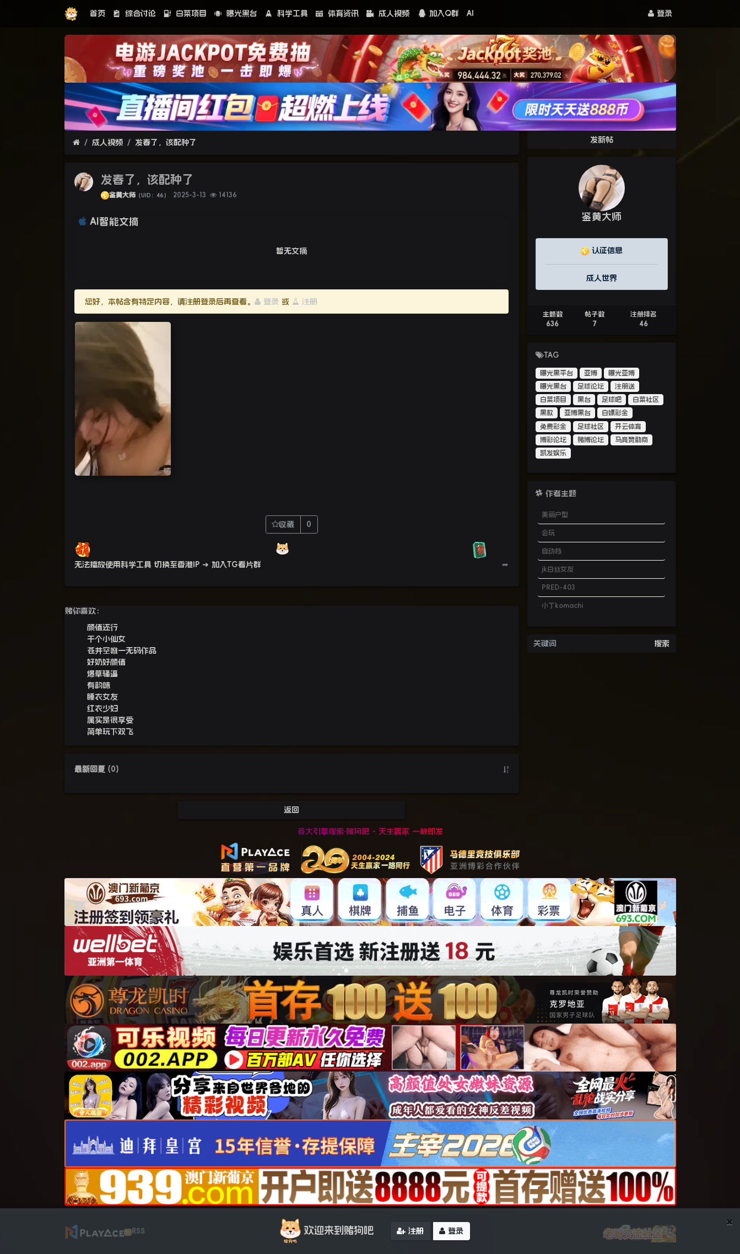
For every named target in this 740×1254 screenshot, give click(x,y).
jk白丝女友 (558, 569)
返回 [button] (291, 810)
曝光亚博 (621, 373)
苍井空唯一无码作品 (121, 650)
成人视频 (387, 13)
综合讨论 (134, 13)
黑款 (546, 413)
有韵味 (98, 685)
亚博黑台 (577, 413)
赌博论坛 (590, 440)
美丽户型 (555, 515)
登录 (660, 13)
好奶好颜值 (106, 662)
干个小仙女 (106, 639)
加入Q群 (438, 13)
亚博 (590, 373)
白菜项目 (185, 13)
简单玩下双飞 (110, 731)
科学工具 (286, 13)
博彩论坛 (553, 440)
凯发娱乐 (553, 453)
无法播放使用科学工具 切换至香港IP (136, 564)
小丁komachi (562, 605)
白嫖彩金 (615, 413)
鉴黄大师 (122, 195)
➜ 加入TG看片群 (231, 564)
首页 (97, 13)
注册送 (625, 386)
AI (470, 13)
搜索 (661, 643)
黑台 (584, 399)
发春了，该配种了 (166, 142)
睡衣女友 (102, 697)
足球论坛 (590, 386)
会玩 (548, 533)
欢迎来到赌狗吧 (325, 1231)
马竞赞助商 (631, 440)
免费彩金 (553, 426)
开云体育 (628, 426)
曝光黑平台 (556, 373)
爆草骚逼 (102, 673)
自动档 (551, 551)
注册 (304, 301)
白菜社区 (646, 399)
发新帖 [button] (601, 139)
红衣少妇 (102, 708)
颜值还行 (102, 627)
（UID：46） (152, 195)
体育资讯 (337, 13)
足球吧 (612, 399)
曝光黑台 (235, 13)
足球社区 (590, 426)
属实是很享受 (110, 720)
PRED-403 (558, 587)
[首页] (76, 142)
